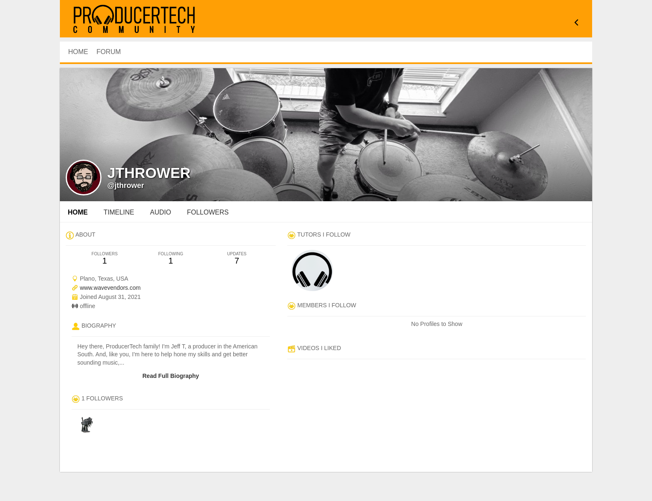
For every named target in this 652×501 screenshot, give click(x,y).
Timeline (119, 212)
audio (160, 212)
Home (78, 212)
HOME (78, 51)
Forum (108, 51)
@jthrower (125, 185)
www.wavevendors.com (110, 287)
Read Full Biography (170, 376)
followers (207, 212)
